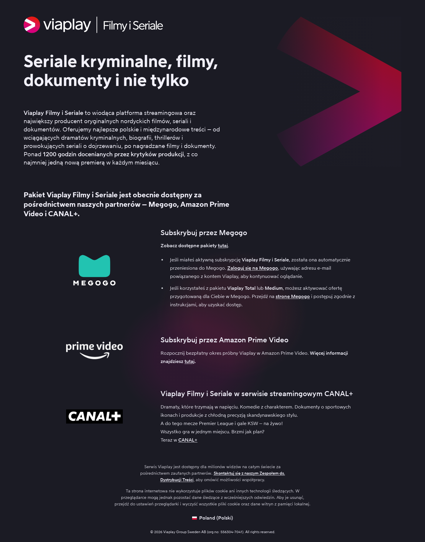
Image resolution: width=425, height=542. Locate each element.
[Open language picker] (212, 518)
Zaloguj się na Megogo (252, 268)
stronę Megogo (293, 296)
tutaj (223, 245)
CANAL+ (187, 440)
